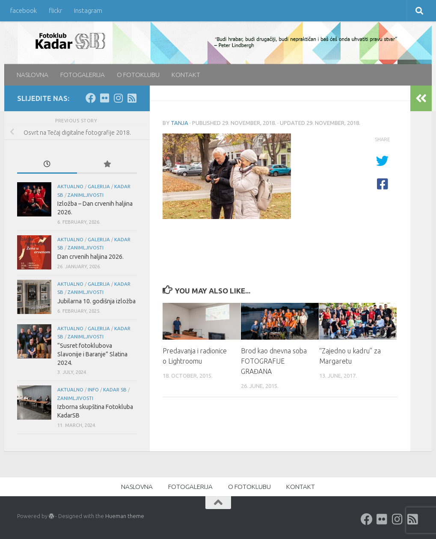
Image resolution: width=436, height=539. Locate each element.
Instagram (88, 10)
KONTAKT (186, 74)
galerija (99, 186)
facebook (23, 10)
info (93, 389)
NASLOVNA (32, 74)
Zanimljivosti (86, 195)
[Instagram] (118, 98)
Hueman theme (124, 516)
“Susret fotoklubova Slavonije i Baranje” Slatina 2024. (92, 354)
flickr (55, 10)
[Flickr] (104, 98)
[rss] (132, 98)
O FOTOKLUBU (138, 74)
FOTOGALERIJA (82, 74)
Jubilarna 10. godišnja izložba (96, 301)
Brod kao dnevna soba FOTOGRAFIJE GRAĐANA (275, 361)
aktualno (70, 186)
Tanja (179, 123)
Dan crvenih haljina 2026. (90, 256)
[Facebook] (91, 98)
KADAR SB (115, 389)
